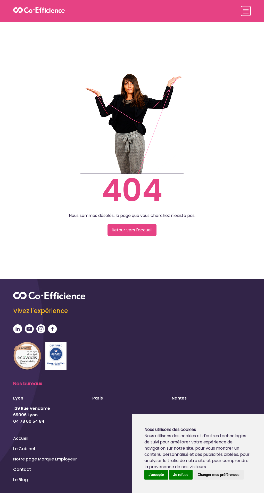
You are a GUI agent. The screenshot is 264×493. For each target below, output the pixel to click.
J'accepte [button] (156, 475)
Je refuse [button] (180, 475)
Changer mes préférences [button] (219, 475)
